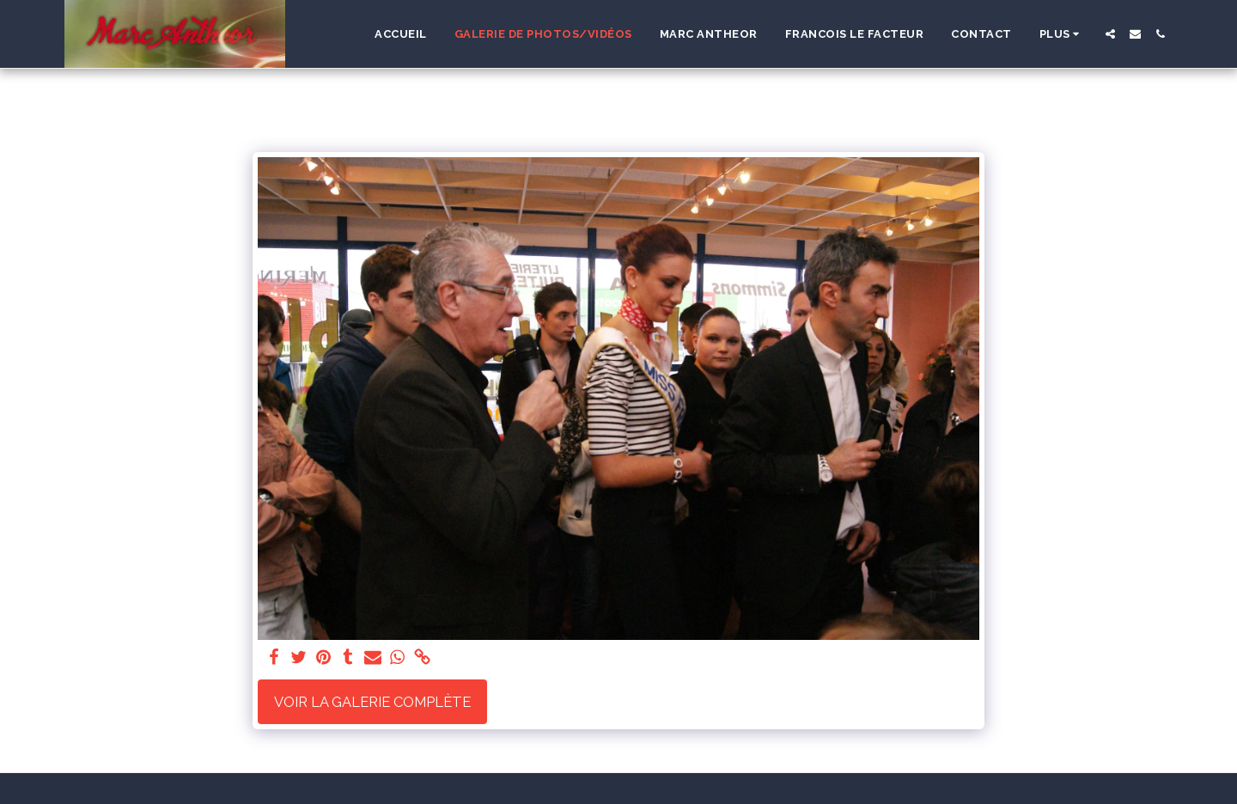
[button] (1110, 34)
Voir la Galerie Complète (372, 701)
